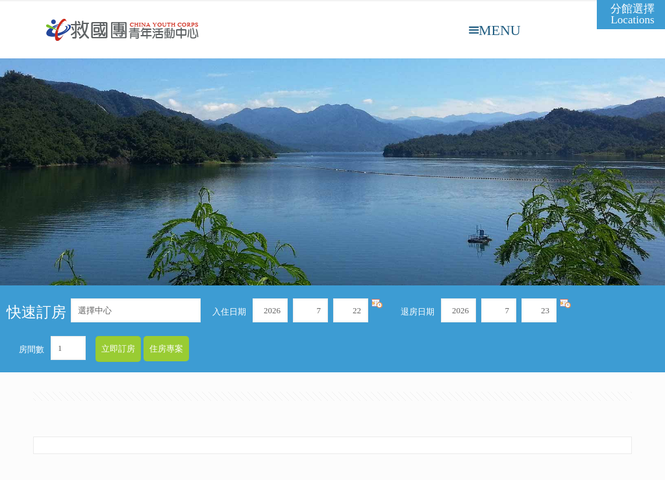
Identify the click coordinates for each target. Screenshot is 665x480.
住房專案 (166, 349)
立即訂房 (118, 349)
